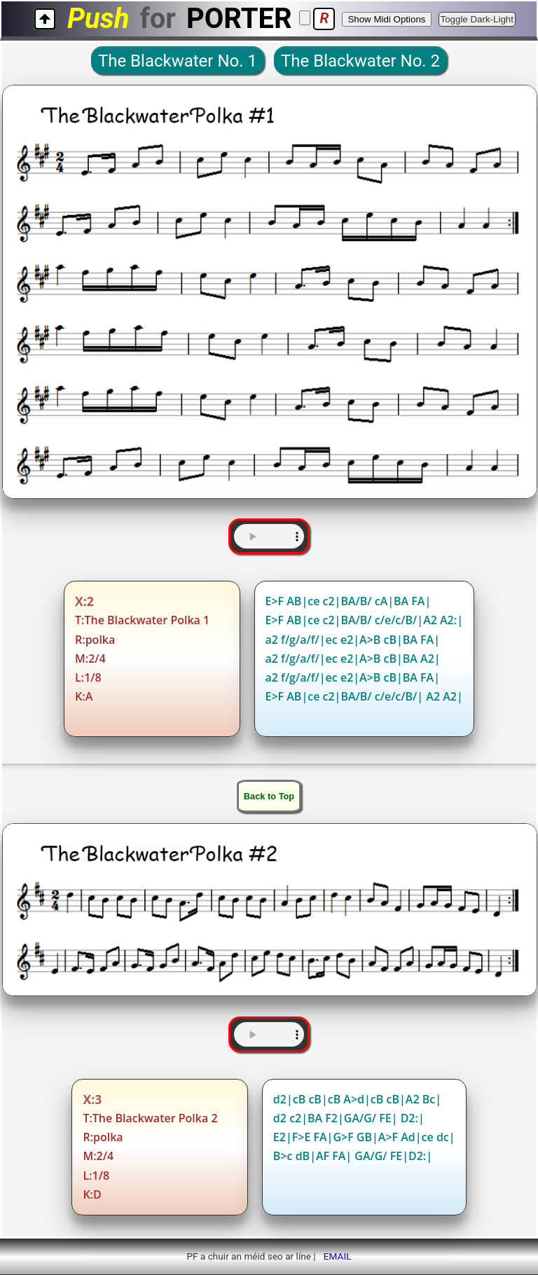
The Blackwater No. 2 (360, 61)
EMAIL (338, 1256)
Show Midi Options (386, 19)
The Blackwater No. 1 (177, 61)
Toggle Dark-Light (477, 19)
